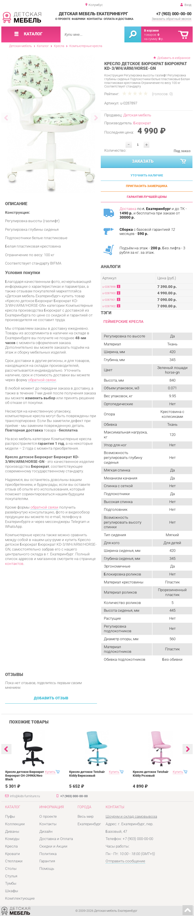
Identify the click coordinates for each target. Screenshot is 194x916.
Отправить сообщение (125, 861)
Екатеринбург (89, 824)
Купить (50, 772)
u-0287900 (109, 293)
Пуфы (10, 816)
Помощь (46, 868)
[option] (51, 124)
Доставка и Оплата (56, 839)
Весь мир (85, 816)
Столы (11, 868)
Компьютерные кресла (85, 46)
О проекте (62, 19)
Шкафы (11, 891)
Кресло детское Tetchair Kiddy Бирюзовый (87, 774)
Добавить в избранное (173, 58)
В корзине (151, 30)
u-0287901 (109, 299)
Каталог (43, 46)
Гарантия (47, 861)
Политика (48, 854)
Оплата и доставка (118, 19)
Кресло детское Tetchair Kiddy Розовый (150, 774)
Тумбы (10, 883)
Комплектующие (20, 898)
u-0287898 (109, 286)
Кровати (12, 854)
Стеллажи (14, 861)
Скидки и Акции (53, 846)
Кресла (59, 46)
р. (161, 39)
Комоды (12, 839)
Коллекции (15, 824)
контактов (14, 563)
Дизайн (46, 831)
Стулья (11, 876)
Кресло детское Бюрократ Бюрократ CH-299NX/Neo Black (24, 775)
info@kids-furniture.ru (25, 796)
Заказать (159, 162)
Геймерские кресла (123, 321)
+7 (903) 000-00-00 (173, 13)
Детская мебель (20, 46)
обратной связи (42, 380)
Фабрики (78, 19)
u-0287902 (109, 306)
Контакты (94, 19)
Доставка (128, 208)
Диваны (12, 831)
